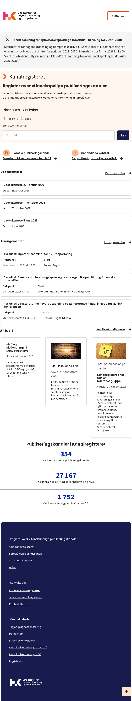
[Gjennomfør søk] (7, 135)
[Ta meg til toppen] (126, 691)
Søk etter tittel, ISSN (15, 125)
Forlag (26, 119)
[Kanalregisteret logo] (66, 76)
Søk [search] (123, 135)
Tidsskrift (11, 119)
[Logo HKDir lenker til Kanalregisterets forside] (23, 15)
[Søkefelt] (63, 135)
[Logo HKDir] (66, 682)
